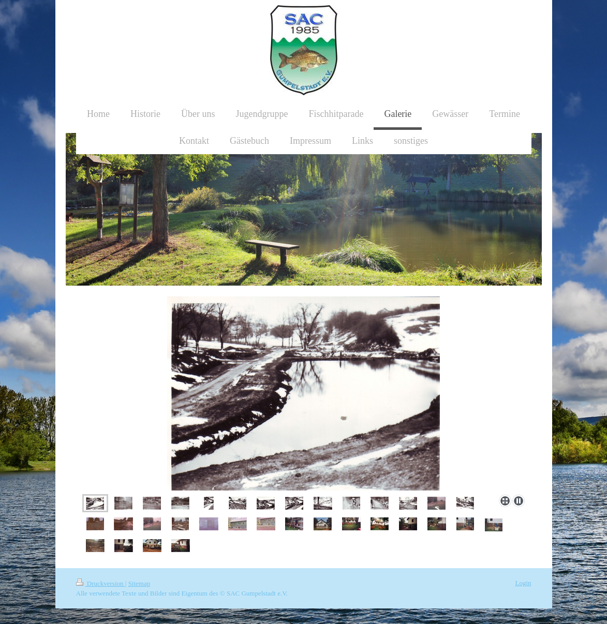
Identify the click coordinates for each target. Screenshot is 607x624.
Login (523, 583)
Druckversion (100, 583)
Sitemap (139, 583)
